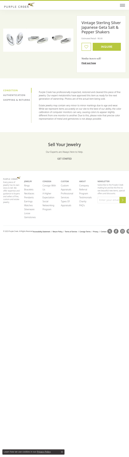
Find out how (89, 63)
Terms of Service (71, 231)
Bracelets (28, 189)
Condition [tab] (10, 90)
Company (84, 185)
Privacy (95, 231)
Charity (82, 201)
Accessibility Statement (41, 231)
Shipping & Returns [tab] (16, 99)
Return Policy (58, 231)
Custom (65, 185)
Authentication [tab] (14, 95)
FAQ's (82, 205)
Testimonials (85, 197)
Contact (103, 231)
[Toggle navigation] (122, 5)
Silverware (29, 209)
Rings (27, 185)
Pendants (29, 197)
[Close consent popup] (62, 452)
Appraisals (66, 189)
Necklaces (29, 193)
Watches (28, 205)
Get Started (64, 158)
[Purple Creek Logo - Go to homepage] (19, 5)
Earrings (28, 201)
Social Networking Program (48, 205)
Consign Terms (85, 231)
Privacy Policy (43, 451)
